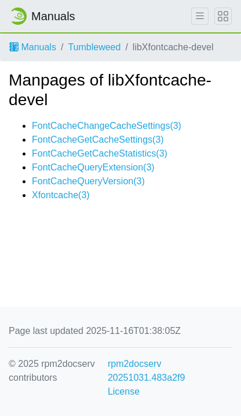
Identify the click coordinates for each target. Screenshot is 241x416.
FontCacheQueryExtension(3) (93, 167)
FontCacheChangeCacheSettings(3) (106, 126)
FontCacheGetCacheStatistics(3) (99, 153)
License (124, 391)
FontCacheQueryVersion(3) (88, 181)
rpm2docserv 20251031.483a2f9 (146, 370)
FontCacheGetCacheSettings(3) (98, 139)
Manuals (32, 47)
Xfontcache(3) (61, 195)
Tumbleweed (94, 47)
